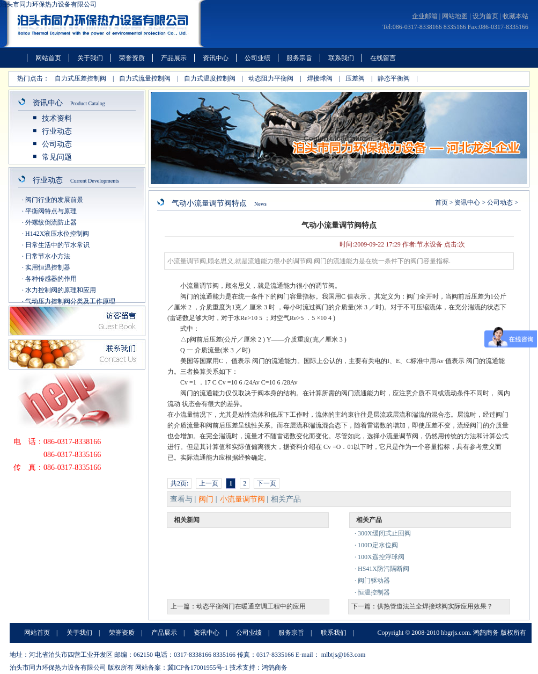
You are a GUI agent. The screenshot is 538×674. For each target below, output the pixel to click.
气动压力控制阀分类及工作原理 (70, 301)
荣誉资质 (132, 58)
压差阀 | (358, 78)
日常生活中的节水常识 (57, 245)
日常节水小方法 (47, 256)
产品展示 (174, 58)
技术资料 (57, 118)
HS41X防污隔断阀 (383, 568)
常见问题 (57, 157)
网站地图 (455, 16)
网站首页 (48, 58)
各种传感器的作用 (51, 278)
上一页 (208, 483)
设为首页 (485, 16)
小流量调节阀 (242, 499)
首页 (441, 202)
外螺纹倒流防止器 (51, 222)
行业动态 (57, 131)
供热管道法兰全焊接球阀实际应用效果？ (435, 606)
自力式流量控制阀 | (148, 78)
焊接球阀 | (323, 78)
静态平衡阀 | (397, 78)
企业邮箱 (425, 16)
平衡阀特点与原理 (51, 211)
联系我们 (341, 58)
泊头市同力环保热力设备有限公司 (48, 4)
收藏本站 (515, 16)
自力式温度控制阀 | (213, 78)
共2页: (179, 483)
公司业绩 (257, 58)
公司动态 (57, 144)
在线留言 (383, 58)
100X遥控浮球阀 (381, 557)
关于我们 (90, 58)
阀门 (205, 499)
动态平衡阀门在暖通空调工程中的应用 (251, 606)
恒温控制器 (374, 592)
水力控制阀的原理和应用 (60, 290)
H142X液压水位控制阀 (57, 233)
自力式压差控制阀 (80, 78)
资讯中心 (216, 58)
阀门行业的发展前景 (54, 200)
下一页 (266, 483)
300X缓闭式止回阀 (384, 533)
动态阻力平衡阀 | (274, 78)
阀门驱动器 (374, 580)
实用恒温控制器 (47, 267)
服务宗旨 (299, 58)
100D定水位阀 (378, 545)
